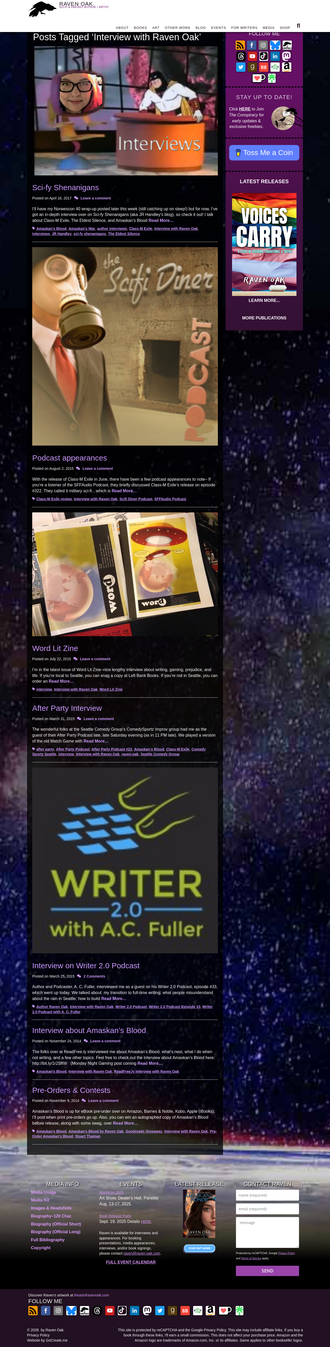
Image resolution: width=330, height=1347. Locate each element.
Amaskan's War (82, 229)
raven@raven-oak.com (141, 1253)
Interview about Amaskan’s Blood (89, 1030)
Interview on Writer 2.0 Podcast (85, 965)
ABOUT (122, 29)
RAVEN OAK (91, 8)
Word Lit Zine (55, 648)
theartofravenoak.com (91, 1295)
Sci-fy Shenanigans (65, 187)
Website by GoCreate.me (47, 1340)
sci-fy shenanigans (89, 234)
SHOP (285, 29)
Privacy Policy (286, 1253)
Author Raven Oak (52, 1007)
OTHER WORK (178, 29)
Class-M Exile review (54, 499)
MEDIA (269, 29)
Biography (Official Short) (56, 1224)
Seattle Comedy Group (160, 754)
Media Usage (43, 1192)
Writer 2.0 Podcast (131, 1007)
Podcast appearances (69, 458)
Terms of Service (251, 1258)
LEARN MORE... (264, 300)
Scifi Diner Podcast (135, 499)
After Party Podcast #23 (112, 749)
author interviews (112, 229)
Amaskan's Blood (51, 229)
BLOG (201, 29)
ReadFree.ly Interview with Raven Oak (146, 1071)
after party (45, 749)
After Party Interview (67, 708)
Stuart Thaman (87, 1136)
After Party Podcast (72, 749)
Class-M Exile (140, 229)
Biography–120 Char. (51, 1216)
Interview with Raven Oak (176, 229)
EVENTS (218, 29)
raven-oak (129, 754)
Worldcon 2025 (111, 1192)
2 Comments (94, 976)
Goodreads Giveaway (144, 1131)
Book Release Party (115, 1216)
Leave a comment (96, 198)
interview (44, 689)
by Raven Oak (52, 1330)
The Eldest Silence (124, 234)
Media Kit (40, 1200)
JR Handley (61, 234)
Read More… (161, 220)
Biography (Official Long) (55, 1232)
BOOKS (140, 29)
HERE (245, 109)
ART (156, 29)
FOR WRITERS (244, 29)
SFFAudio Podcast (170, 499)
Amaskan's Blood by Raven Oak (96, 1131)
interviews (41, 234)
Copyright (41, 1248)
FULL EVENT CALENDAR (131, 1262)
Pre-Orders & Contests (71, 1090)
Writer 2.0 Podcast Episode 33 (174, 1007)
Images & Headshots (51, 1208)
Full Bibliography (48, 1240)
